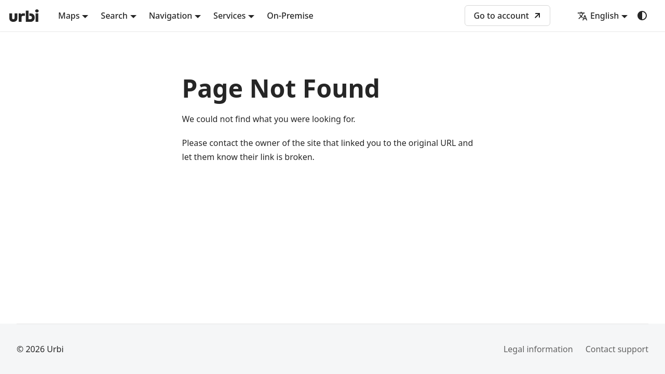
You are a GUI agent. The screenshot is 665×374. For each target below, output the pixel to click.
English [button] (598, 15)
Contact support (617, 349)
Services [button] (229, 15)
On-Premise (290, 15)
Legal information (538, 349)
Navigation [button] (171, 15)
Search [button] (114, 15)
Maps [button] (69, 15)
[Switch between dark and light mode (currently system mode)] (642, 15)
